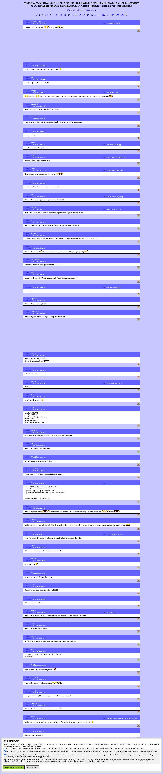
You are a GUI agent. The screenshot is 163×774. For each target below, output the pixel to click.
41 (65, 15)
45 (80, 15)
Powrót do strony (90, 10)
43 (73, 15)
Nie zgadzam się (32, 767)
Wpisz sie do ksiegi (74, 10)
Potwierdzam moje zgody (13, 767)
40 (61, 15)
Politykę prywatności (132, 751)
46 (84, 15)
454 (122, 15)
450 (103, 15)
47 (88, 15)
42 (69, 15)
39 (57, 15)
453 (117, 15)
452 (112, 15)
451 (108, 15)
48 (92, 15)
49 (95, 15)
